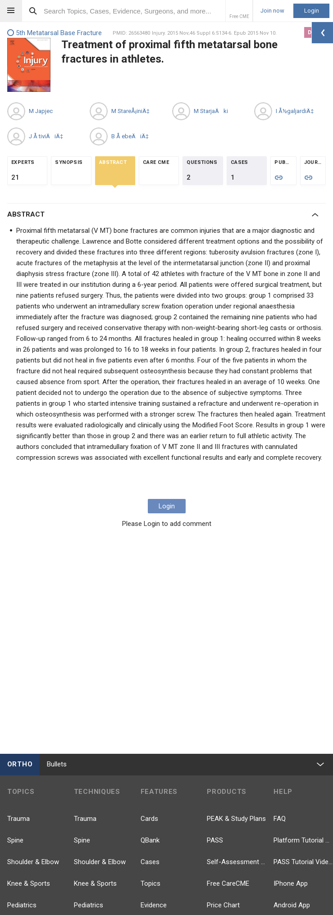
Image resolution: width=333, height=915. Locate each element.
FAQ (280, 819)
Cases (150, 862)
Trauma (18, 819)
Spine (15, 840)
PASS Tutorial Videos (303, 862)
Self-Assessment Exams (236, 862)
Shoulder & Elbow (33, 862)
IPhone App (291, 883)
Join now (272, 11)
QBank (150, 840)
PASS (215, 840)
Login (311, 10)
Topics (150, 883)
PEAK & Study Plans (236, 819)
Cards (149, 819)
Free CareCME (228, 883)
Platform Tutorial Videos (303, 840)
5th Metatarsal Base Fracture (54, 33)
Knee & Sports (28, 883)
